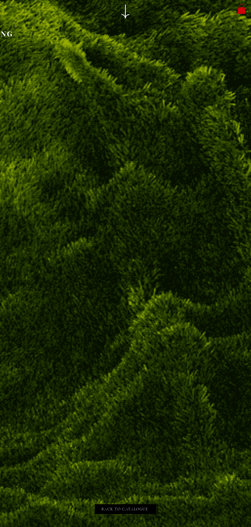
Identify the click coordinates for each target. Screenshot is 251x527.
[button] (241, 9)
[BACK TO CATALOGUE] (125, 509)
